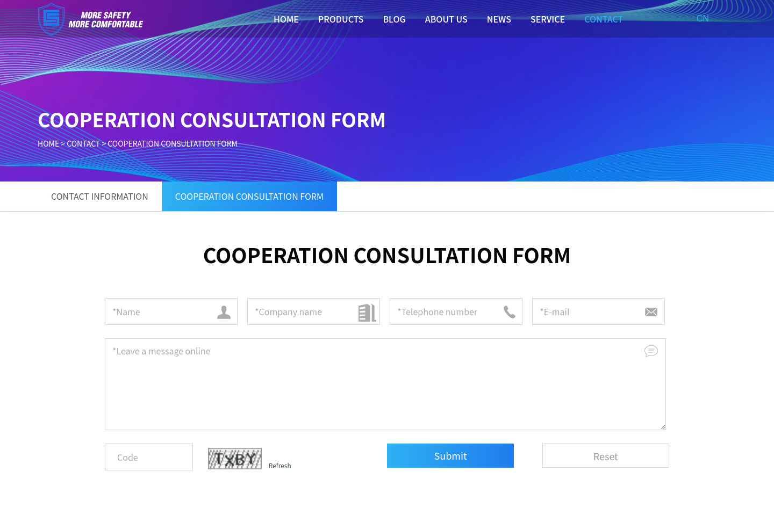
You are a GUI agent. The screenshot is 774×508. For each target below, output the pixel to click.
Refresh (280, 465)
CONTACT (603, 18)
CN (703, 18)
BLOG (394, 18)
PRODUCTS (341, 18)
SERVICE (548, 18)
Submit (450, 455)
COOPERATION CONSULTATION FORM (173, 143)
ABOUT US (446, 18)
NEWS (499, 18)
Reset (605, 456)
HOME (286, 18)
